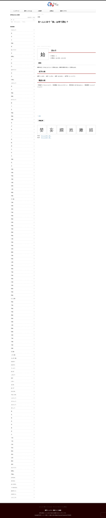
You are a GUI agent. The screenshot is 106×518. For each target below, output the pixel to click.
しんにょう (13, 398)
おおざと (13, 364)
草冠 (12, 454)
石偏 (12, 265)
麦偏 (12, 96)
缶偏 (12, 222)
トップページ (16, 10)
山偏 (12, 262)
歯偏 (12, 252)
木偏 (12, 172)
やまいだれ (13, 394)
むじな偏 (13, 298)
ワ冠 (12, 441)
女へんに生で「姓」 (46, 137)
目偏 (12, 242)
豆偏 (12, 169)
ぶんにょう (13, 83)
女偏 (39, 115)
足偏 (12, 248)
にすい (12, 381)
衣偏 (12, 228)
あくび (12, 388)
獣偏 (12, 295)
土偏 (12, 325)
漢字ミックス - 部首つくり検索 (53, 510)
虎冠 (12, 464)
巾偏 (12, 212)
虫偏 (12, 321)
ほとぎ (12, 371)
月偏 (12, 179)
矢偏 (12, 285)
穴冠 (12, 444)
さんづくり (13, 467)
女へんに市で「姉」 (46, 135)
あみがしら (13, 490)
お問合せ (52, 10)
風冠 (12, 461)
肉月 (12, 378)
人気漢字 (40, 10)
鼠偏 (12, 331)
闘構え (12, 56)
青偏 (12, 93)
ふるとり (13, 374)
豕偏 (12, 43)
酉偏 (12, 328)
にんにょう (13, 30)
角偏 (12, 219)
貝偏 (12, 195)
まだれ (12, 384)
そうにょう (13, 401)
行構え (12, 79)
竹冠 (12, 447)
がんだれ (13, 391)
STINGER (69, 515)
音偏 (12, 159)
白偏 (12, 282)
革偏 (12, 235)
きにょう (13, 408)
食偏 (12, 192)
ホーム (40, 506)
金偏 (12, 185)
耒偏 (12, 278)
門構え (12, 474)
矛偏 (12, 225)
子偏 (12, 338)
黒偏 (12, 116)
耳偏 (12, 245)
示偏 (12, 341)
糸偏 (12, 209)
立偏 (12, 202)
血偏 (12, 119)
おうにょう (13, 99)
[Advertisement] (66, 34)
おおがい (13, 361)
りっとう (13, 368)
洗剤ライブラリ (63, 10)
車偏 (12, 301)
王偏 (12, 345)
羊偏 (12, 311)
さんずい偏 (13, 358)
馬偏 (12, 308)
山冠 (12, 457)
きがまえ (13, 480)
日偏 (12, 255)
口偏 (12, 238)
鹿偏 (12, 315)
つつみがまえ (14, 487)
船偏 (12, 288)
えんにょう (13, 404)
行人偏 (12, 199)
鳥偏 (12, 318)
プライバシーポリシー (57, 506)
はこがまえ (13, 484)
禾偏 (12, 215)
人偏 (12, 189)
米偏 (12, 291)
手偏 (12, 175)
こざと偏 (13, 354)
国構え (12, 471)
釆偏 (12, 112)
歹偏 (12, 275)
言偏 (12, 205)
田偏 (12, 258)
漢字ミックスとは (28, 10)
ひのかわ (13, 477)
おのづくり (13, 69)
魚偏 (12, 348)
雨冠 (12, 451)
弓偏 (12, 272)
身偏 (12, 232)
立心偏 (12, 351)
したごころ (13, 497)
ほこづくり (13, 49)
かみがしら (13, 494)
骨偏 (12, 268)
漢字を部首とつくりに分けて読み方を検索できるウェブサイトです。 (53, 513)
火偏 (12, 182)
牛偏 (12, 305)
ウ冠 (12, 437)
